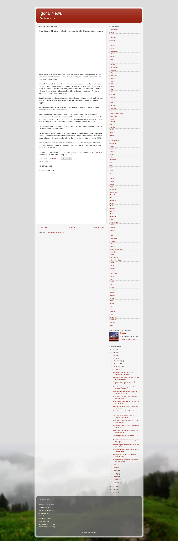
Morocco (112, 211)
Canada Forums (43, 521)
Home (72, 227)
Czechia (112, 105)
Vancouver (113, 317)
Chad (111, 83)
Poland (111, 244)
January (117, 482)
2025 (114, 349)
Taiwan (111, 293)
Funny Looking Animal (46, 510)
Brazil (111, 62)
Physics (112, 241)
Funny (111, 138)
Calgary (112, 73)
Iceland (111, 154)
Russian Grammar (44, 518)
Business (112, 70)
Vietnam (112, 322)
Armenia (112, 43)
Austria (111, 48)
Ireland (111, 168)
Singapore (112, 265)
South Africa (113, 271)
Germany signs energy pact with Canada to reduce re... (124, 383)
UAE (111, 306)
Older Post (99, 227)
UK (110, 309)
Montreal (112, 208)
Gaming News (114, 140)
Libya (111, 187)
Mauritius (112, 200)
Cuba (111, 103)
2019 (114, 492)
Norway (112, 227)
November (117, 361)
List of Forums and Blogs (46, 527)
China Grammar (43, 516)
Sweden (112, 287)
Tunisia (111, 301)
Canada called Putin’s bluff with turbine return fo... (124, 412)
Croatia (111, 100)
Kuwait (111, 181)
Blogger (93, 532)
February (117, 479)
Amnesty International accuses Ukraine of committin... (123, 416)
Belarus (112, 54)
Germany (112, 143)
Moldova (112, 206)
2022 (114, 358)
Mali (110, 198)
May (115, 471)
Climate (112, 94)
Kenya (111, 178)
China (111, 92)
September (118, 367)
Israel (111, 170)
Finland (111, 130)
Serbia (111, 263)
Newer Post (44, 227)
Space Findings (43, 508)
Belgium (112, 56)
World (111, 325)
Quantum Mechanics (116, 249)
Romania (112, 252)
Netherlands (113, 222)
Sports (111, 282)
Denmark (112, 108)
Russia (111, 255)
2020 (114, 489)
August (116, 370)
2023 (114, 355)
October (117, 364)
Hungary (112, 151)
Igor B (124, 333)
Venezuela (113, 320)
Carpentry (112, 81)
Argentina (112, 40)
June (115, 468)
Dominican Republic (116, 113)
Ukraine (112, 311)
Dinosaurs (112, 111)
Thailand (112, 295)
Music (111, 214)
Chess (111, 86)
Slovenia (112, 268)
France (111, 135)
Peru (111, 235)
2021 (114, 486)
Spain (111, 279)
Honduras (112, 149)
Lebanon (112, 184)
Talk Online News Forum (46, 524)
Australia (112, 45)
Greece (111, 146)
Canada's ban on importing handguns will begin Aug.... (126, 440)
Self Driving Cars (115, 260)
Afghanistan (113, 29)
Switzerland (113, 290)
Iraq (110, 165)
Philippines (113, 238)
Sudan (111, 284)
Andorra (112, 35)
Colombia (112, 97)
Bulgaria (112, 65)
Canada (46, 161)
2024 (114, 352)
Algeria (111, 32)
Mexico (111, 203)
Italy (110, 173)
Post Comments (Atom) (56, 232)
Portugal (112, 246)
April (115, 474)
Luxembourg (113, 192)
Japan (111, 176)
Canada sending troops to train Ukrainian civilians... (123, 436)
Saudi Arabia (113, 257)
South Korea (113, 273)
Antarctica (112, 37)
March (116, 477)
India (111, 157)
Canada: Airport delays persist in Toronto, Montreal (124, 388)
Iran (110, 162)
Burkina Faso (114, 67)
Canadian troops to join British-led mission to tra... (124, 455)
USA (111, 314)
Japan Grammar (44, 513)
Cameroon (113, 75)
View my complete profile (128, 339)
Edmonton (112, 122)
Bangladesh (113, 51)
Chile (111, 89)
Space (111, 276)
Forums (112, 132)
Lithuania (112, 189)
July (115, 465)
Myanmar (112, 216)
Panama (112, 233)
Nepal (111, 219)
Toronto (112, 298)
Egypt (111, 124)
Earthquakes (113, 116)
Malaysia (112, 195)
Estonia (112, 127)
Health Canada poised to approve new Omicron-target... (126, 378)
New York (112, 225)
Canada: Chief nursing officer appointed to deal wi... (123, 373)
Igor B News (51, 13)
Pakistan (112, 230)
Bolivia (111, 59)
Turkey (111, 303)
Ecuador (112, 119)
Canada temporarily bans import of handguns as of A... (125, 392)
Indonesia (112, 160)
